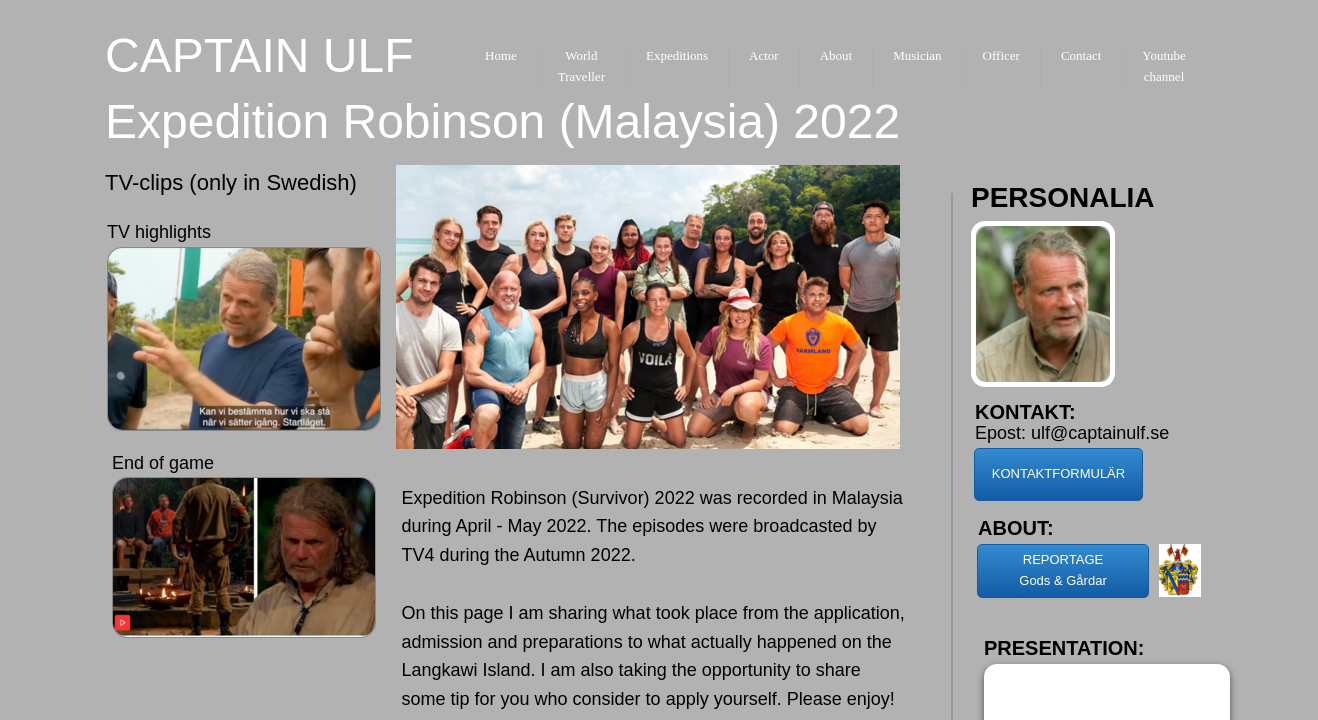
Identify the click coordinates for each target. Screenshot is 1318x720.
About (836, 55)
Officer (1001, 55)
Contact (1081, 55)
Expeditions (677, 55)
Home (501, 55)
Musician (917, 55)
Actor (764, 55)
